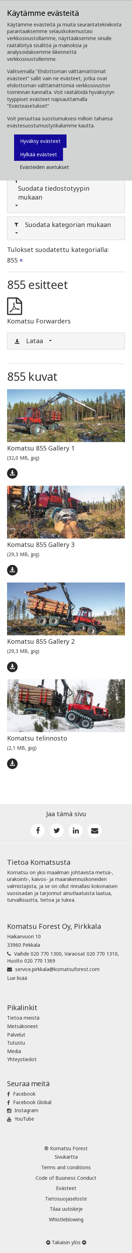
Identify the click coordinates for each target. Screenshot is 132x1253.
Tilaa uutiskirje (66, 1208)
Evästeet (66, 1188)
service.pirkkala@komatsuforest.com (57, 969)
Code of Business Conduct (66, 1178)
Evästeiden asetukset (44, 167)
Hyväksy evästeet (40, 141)
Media (14, 1051)
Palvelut (16, 1034)
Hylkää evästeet (38, 154)
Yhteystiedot (22, 1059)
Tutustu (16, 1042)
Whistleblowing (66, 1219)
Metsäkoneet (22, 1026)
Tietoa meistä (23, 1017)
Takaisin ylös (66, 1242)
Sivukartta (66, 1156)
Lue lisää (17, 978)
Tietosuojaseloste (66, 1198)
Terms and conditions (66, 1167)
